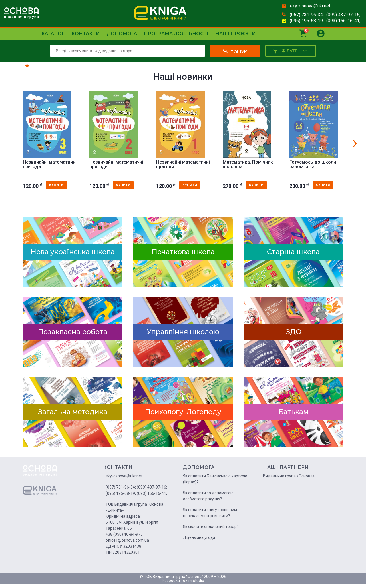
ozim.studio (193, 581)
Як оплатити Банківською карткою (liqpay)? (215, 479)
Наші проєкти (235, 33)
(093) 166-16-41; (343, 20)
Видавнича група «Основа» (289, 476)
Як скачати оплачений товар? (211, 526)
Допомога (122, 33)
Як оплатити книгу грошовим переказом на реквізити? (210, 512)
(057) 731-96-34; (307, 14)
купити (56, 185)
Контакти (85, 33)
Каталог (53, 33)
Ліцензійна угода (199, 537)
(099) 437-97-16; (343, 14)
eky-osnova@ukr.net (310, 6)
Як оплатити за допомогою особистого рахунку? (208, 496)
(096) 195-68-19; (307, 20)
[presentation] (354, 142)
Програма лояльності (176, 33)
